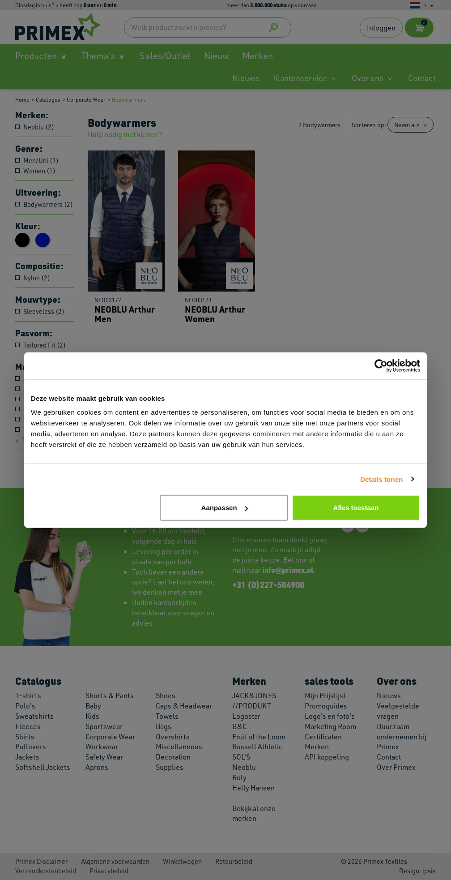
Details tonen (381, 479)
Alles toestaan (356, 507)
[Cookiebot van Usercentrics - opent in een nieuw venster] (381, 365)
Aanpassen (224, 507)
